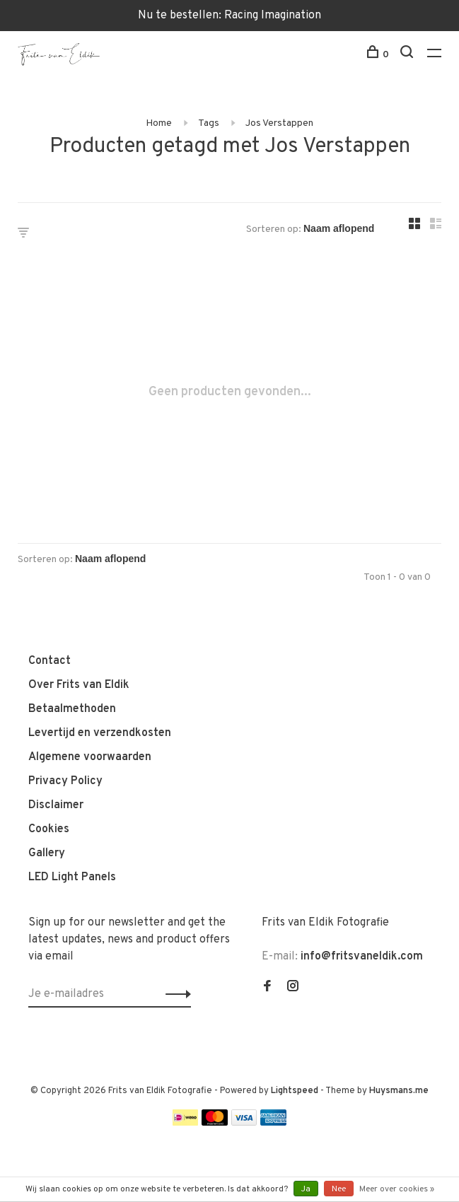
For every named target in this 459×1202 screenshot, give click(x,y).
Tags (208, 123)
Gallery (46, 853)
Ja (305, 1189)
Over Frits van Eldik (78, 685)
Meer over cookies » (396, 1189)
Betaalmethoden (72, 709)
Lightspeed (294, 1091)
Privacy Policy (65, 781)
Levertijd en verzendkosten (99, 733)
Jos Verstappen (279, 123)
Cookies (48, 829)
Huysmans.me (399, 1091)
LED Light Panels (72, 877)
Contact (49, 661)
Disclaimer (55, 805)
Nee (339, 1189)
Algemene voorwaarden (89, 757)
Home (159, 123)
